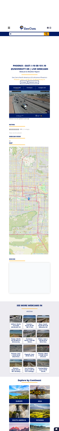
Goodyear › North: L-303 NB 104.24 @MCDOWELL (29, 340)
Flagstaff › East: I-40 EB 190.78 (29, 355)
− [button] (11, 151)
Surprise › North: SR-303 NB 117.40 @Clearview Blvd (29, 325)
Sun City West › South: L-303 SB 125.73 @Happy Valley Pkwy (29, 370)
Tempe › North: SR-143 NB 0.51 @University (16, 340)
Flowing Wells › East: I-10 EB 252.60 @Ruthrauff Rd (43, 370)
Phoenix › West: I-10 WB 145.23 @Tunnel (43, 355)
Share (23, 82)
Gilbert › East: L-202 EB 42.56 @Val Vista (43, 340)
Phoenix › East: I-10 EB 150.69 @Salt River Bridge (16, 355)
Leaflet (34, 253)
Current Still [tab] (17, 87)
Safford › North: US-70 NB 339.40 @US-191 (16, 325)
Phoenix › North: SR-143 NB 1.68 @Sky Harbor (16, 370)
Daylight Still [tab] (42, 87)
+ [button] (11, 149)
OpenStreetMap (40, 253)
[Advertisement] (29, 12)
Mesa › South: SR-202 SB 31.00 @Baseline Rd (43, 325)
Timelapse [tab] (29, 87)
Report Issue (33, 82)
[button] (41, 116)
